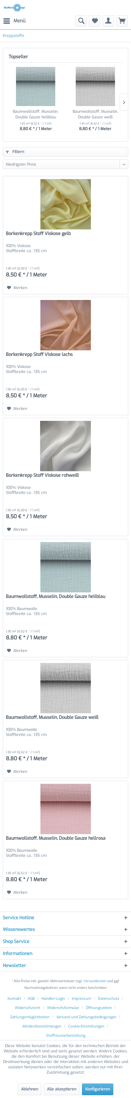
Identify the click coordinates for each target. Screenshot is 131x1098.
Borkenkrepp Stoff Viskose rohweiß (42, 475)
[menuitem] (14, 21)
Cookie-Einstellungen (86, 1026)
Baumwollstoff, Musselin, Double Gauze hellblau (35, 114)
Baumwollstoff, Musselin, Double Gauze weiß (95, 114)
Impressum (81, 998)
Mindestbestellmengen (41, 1026)
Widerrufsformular (63, 1007)
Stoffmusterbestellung (65, 1035)
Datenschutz (108, 998)
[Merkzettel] (94, 21)
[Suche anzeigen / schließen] (80, 21)
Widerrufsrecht (27, 1007)
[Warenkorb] (122, 21)
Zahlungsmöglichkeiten (30, 1017)
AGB (31, 998)
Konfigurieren (97, 1089)
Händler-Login (53, 998)
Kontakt (14, 998)
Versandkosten (94, 981)
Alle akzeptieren (61, 1089)
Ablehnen (29, 1089)
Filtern (15, 151)
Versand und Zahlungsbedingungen (86, 1017)
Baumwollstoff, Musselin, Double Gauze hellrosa (55, 838)
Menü (14, 20)
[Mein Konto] (108, 21)
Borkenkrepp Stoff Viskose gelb (38, 233)
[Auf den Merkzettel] (17, 288)
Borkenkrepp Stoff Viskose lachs (39, 354)
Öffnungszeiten (99, 1007)
